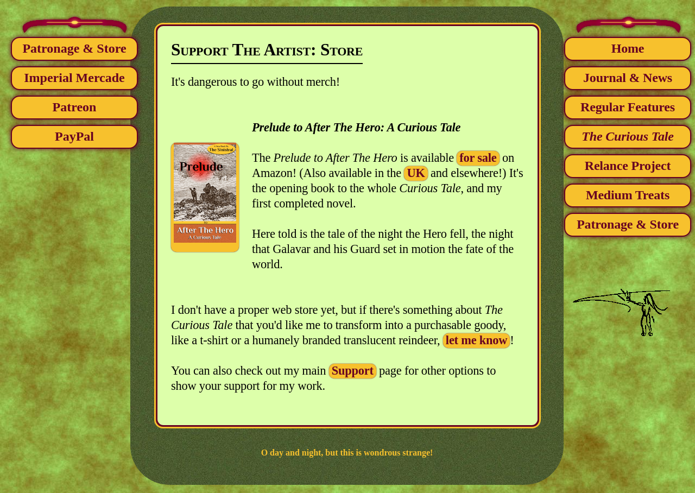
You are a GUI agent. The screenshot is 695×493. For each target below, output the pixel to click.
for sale (477, 158)
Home (628, 48)
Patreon (75, 107)
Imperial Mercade (74, 78)
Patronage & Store (74, 48)
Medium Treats (627, 195)
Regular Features (627, 107)
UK (416, 173)
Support (353, 370)
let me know (476, 340)
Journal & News (627, 78)
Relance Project (628, 166)
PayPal (74, 136)
